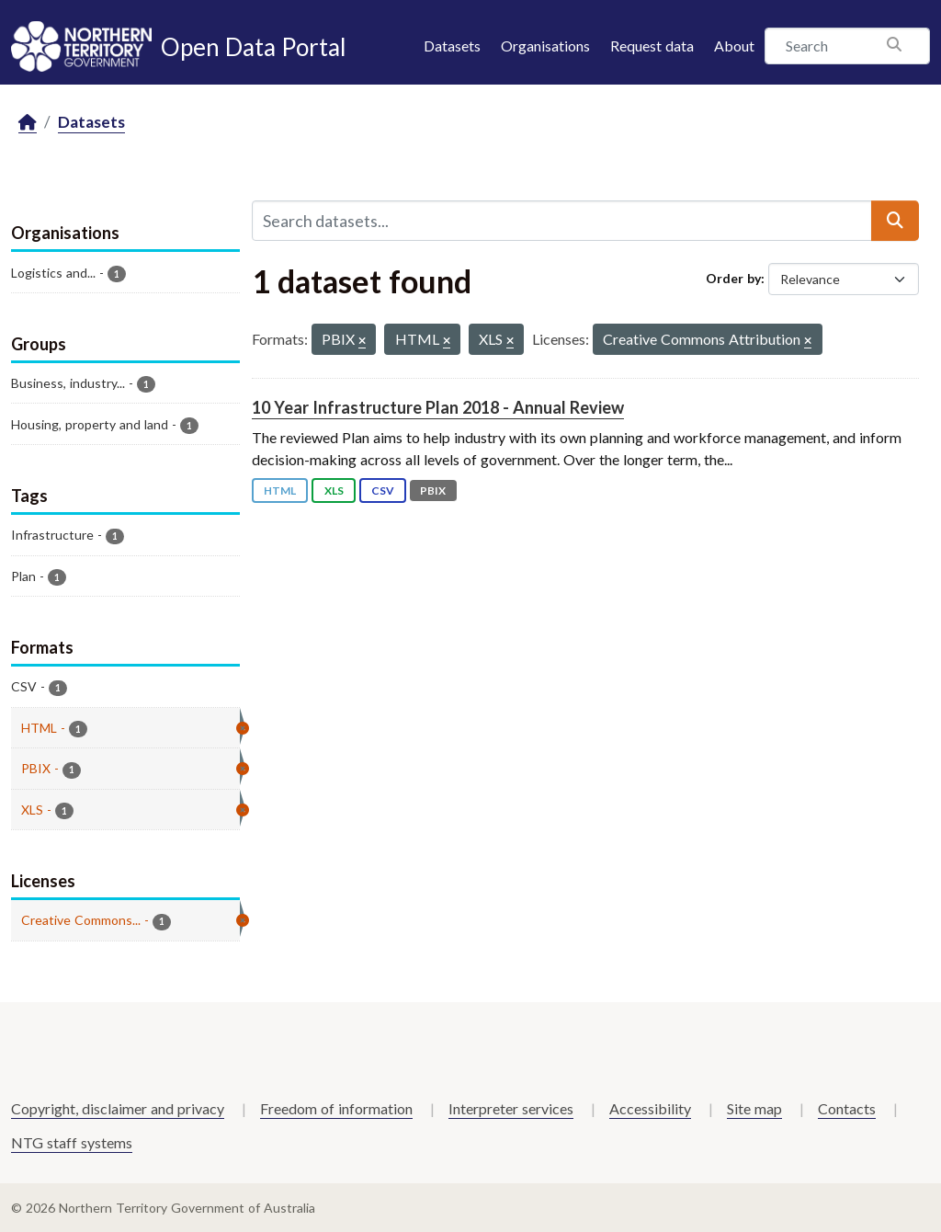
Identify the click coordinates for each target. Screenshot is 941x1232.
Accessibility (650, 1108)
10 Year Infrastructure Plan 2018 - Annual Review (438, 407)
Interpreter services (510, 1108)
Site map (754, 1108)
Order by (733, 278)
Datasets (452, 45)
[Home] (27, 122)
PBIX (433, 490)
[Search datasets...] (562, 220)
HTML (280, 490)
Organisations (545, 45)
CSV (382, 490)
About (734, 45)
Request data (652, 45)
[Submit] (895, 220)
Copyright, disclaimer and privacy (117, 1108)
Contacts (847, 1108)
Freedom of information (336, 1108)
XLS (334, 490)
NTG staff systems (71, 1142)
